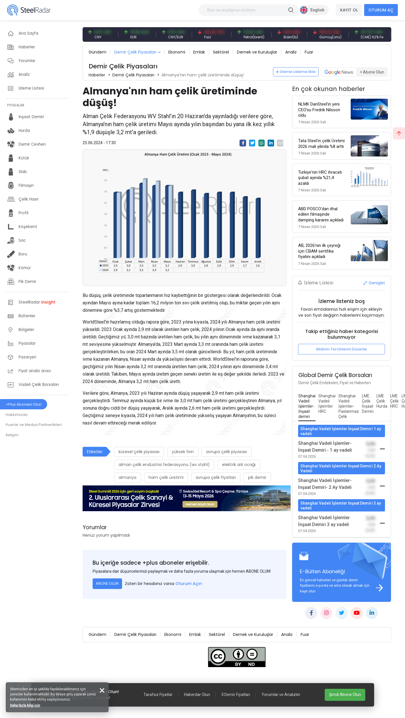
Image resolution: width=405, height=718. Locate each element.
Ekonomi (176, 52)
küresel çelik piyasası (139, 452)
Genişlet (374, 283)
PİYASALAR (15, 105)
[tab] (307, 406)
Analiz (291, 52)
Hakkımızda (16, 414)
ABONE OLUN (107, 583)
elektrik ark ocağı (239, 464)
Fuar (309, 52)
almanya (127, 477)
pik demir (257, 477)
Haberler (97, 75)
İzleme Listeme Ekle (296, 71)
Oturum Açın (188, 583)
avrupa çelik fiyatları (216, 477)
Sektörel (221, 52)
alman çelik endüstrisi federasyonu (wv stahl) (164, 464)
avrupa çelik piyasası (226, 452)
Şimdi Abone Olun (345, 694)
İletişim (12, 435)
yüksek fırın (183, 452)
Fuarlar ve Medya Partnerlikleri (34, 424)
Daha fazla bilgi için (25, 705)
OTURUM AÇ (381, 10)
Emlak (199, 52)
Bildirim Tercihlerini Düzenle (341, 349)
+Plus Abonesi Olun (23, 404)
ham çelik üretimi (166, 477)
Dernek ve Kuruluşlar (257, 52)
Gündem (97, 52)
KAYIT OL (349, 10)
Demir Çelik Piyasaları (135, 52)
